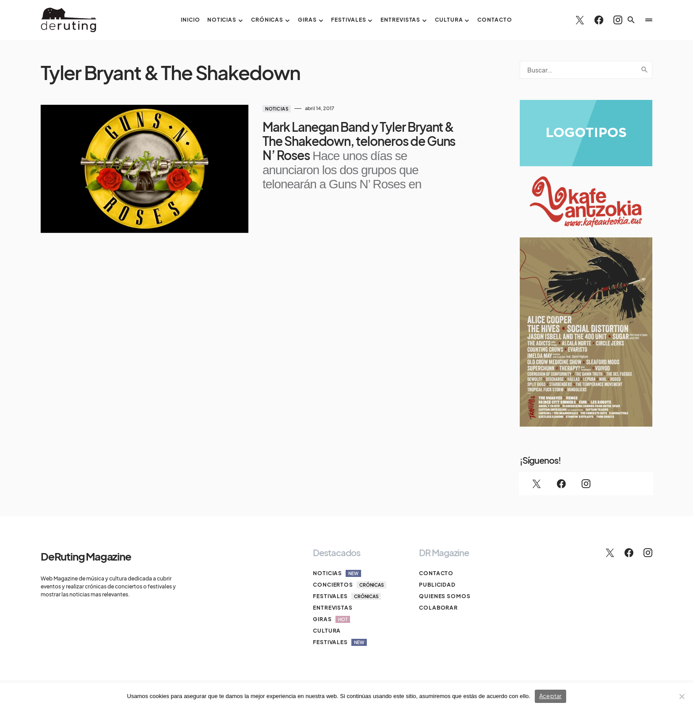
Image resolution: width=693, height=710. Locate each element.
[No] (682, 696)
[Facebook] (598, 19)
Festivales (347, 596)
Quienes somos (445, 596)
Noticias (276, 108)
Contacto (436, 573)
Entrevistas (333, 607)
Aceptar (550, 695)
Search (644, 69)
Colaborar (438, 607)
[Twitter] (579, 19)
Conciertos (349, 584)
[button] (631, 20)
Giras (331, 619)
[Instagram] (617, 19)
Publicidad (437, 584)
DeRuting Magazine (86, 556)
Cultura (327, 630)
